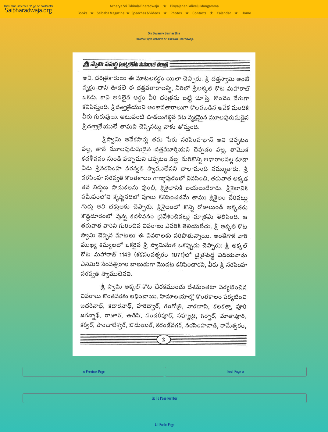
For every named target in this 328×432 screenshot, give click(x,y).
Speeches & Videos (145, 13)
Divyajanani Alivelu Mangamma (194, 6)
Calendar (224, 13)
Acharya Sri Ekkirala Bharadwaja (134, 6)
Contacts (199, 13)
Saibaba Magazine (110, 13)
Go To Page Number (164, 398)
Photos (176, 13)
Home (246, 13)
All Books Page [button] (164, 424)
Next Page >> (235, 371)
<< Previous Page (94, 371)
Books (82, 13)
